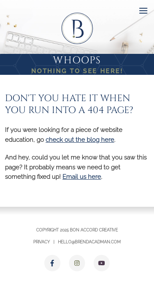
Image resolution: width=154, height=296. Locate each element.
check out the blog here (80, 139)
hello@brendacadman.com (89, 241)
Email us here (81, 176)
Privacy (41, 241)
